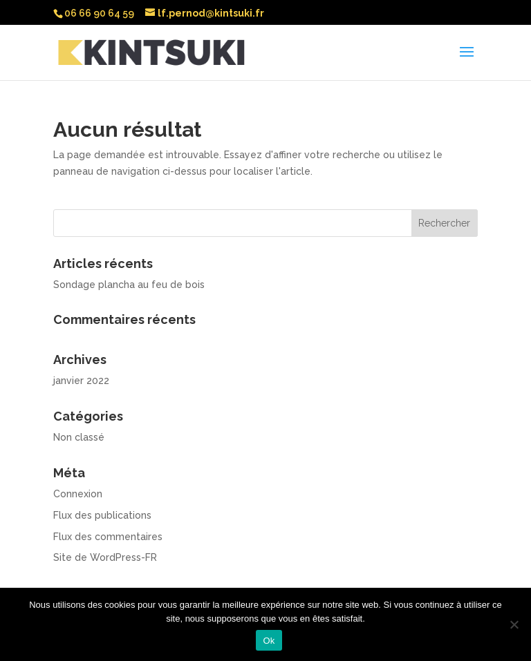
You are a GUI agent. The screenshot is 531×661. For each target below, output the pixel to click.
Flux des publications (102, 515)
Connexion (77, 493)
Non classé (78, 437)
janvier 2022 (81, 380)
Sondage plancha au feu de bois (129, 284)
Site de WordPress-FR (105, 557)
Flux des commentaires (107, 536)
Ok (268, 640)
